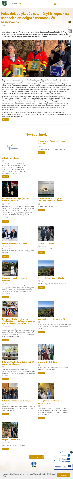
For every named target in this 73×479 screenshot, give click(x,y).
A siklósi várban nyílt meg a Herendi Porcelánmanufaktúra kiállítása (52, 200)
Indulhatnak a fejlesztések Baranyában (17, 401)
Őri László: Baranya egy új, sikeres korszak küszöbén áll (15, 200)
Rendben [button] (64, 475)
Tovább (5, 176)
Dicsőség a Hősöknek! (46, 243)
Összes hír (36, 457)
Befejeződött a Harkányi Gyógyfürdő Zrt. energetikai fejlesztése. (18, 363)
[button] (8, 476)
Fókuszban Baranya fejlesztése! (14, 243)
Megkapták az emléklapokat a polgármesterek (50, 402)
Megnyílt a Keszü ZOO (11, 440)
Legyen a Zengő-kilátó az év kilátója (52, 319)
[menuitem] (70, 22)
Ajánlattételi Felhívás (10, 158)
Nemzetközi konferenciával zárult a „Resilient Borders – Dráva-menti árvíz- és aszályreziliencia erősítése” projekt (18, 321)
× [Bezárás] (71, 452)
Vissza (5, 119)
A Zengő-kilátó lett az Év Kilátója (51, 278)
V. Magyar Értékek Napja (47, 362)
